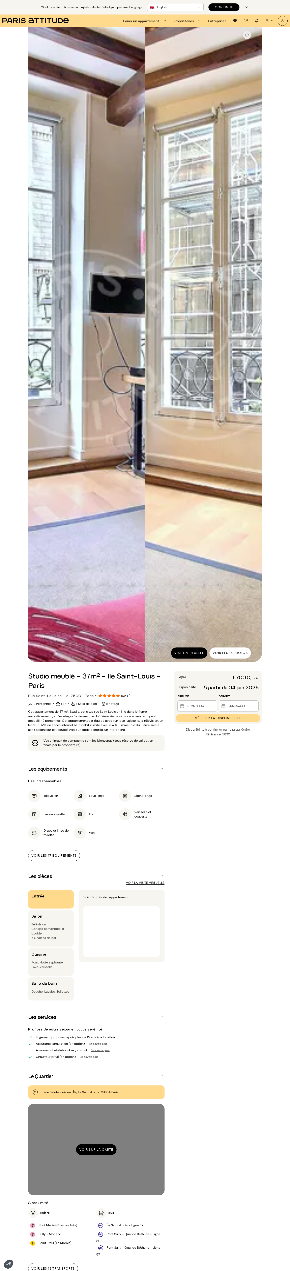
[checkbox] (247, 35)
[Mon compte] (283, 21)
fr (269, 21)
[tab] (145, 20)
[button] (8, 1264)
